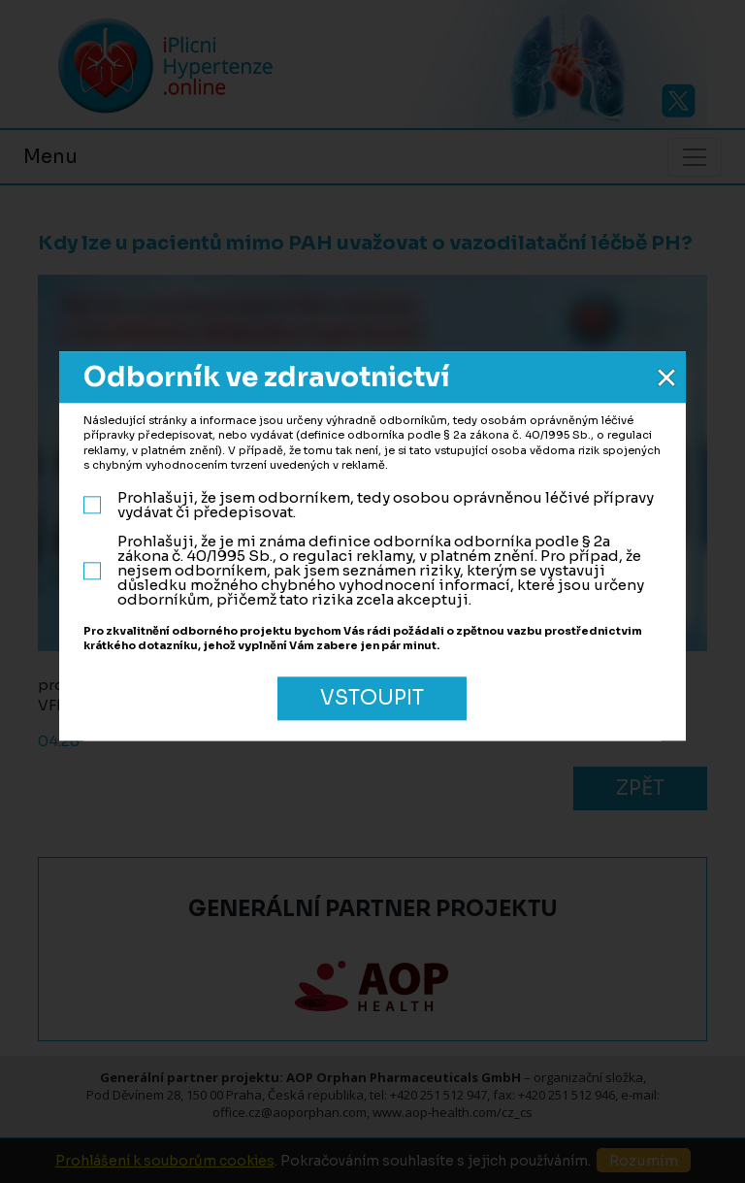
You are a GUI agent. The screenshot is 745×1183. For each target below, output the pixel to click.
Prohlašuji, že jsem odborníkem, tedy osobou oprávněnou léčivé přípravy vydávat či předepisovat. (368, 505)
